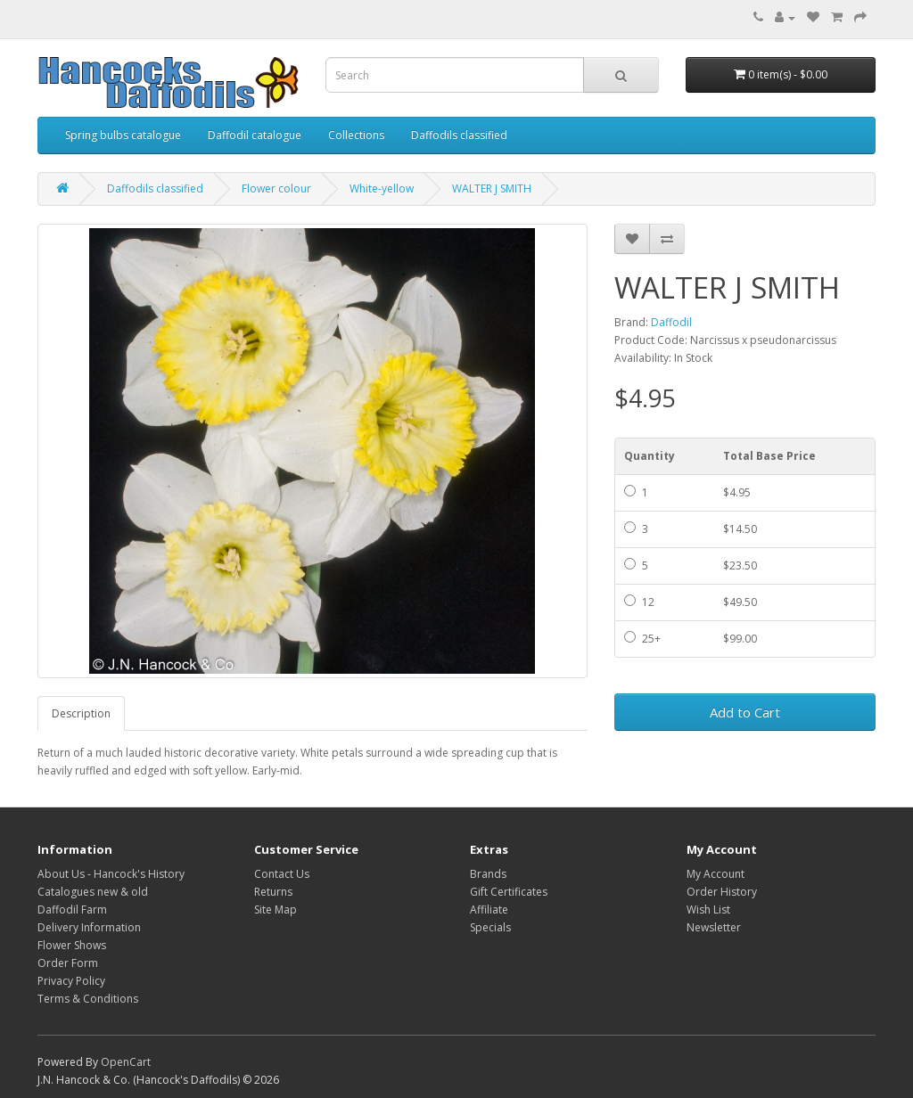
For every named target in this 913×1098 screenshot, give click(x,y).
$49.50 (740, 602)
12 (639, 602)
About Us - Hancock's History (111, 873)
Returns (273, 891)
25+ (642, 638)
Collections (356, 135)
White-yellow (382, 188)
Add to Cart (745, 712)
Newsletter (714, 927)
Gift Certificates (508, 891)
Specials (490, 927)
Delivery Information (89, 927)
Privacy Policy (71, 980)
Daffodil (671, 322)
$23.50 (740, 565)
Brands (488, 873)
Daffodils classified (459, 135)
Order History (722, 891)
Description (81, 713)
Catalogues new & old (92, 891)
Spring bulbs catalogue (123, 135)
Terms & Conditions (87, 998)
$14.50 (740, 529)
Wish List (708, 909)
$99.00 (740, 638)
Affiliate (489, 909)
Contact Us (281, 873)
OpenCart (126, 1061)
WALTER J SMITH (491, 188)
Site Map (275, 909)
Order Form (67, 963)
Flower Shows (71, 945)
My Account (715, 873)
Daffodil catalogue (254, 135)
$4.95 (737, 492)
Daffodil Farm (72, 909)
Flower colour (276, 188)
